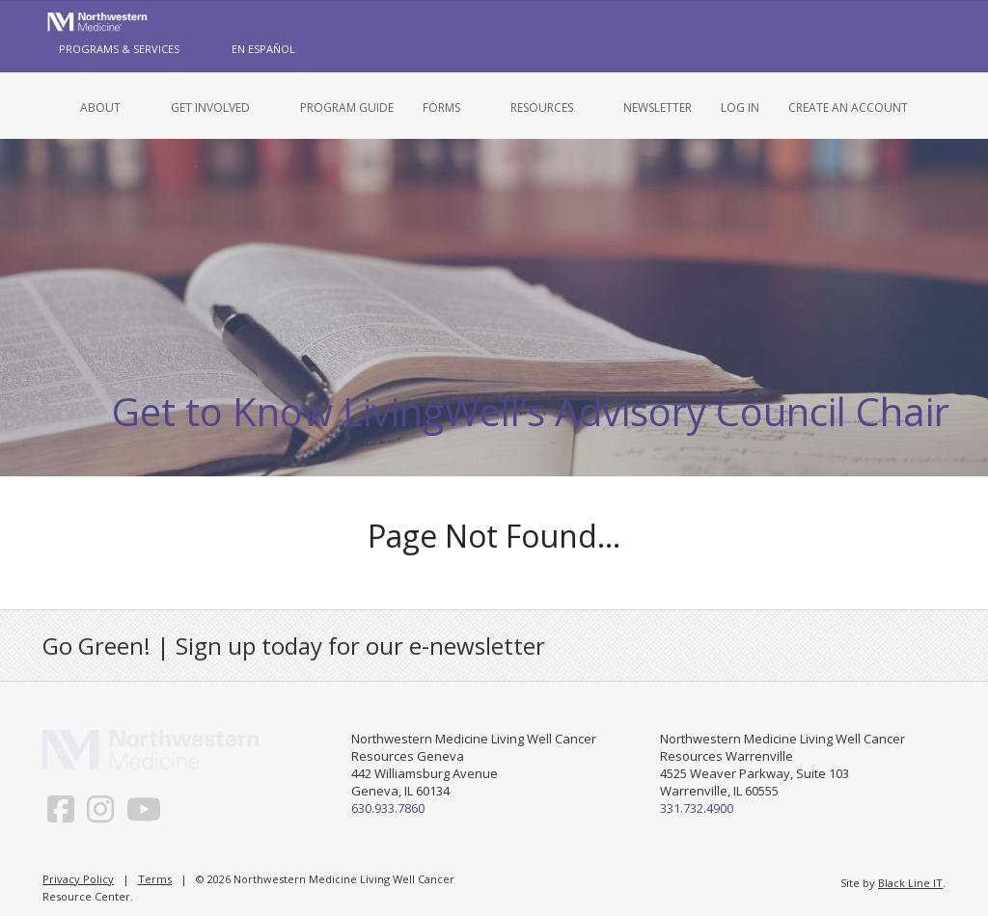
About (100, 107)
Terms (155, 879)
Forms (441, 107)
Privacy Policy (78, 879)
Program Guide (347, 107)
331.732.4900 (696, 808)
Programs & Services (119, 48)
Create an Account (848, 107)
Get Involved (210, 107)
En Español (263, 48)
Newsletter (657, 107)
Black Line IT (910, 883)
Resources (541, 107)
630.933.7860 (388, 808)
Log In (740, 107)
